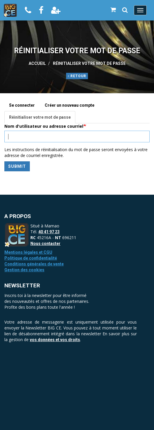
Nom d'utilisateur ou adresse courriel (43, 126)
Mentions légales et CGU (28, 252)
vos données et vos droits (55, 339)
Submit (17, 166)
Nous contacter (45, 243)
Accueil (37, 63)
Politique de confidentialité (30, 258)
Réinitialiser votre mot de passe (42, 118)
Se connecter (22, 105)
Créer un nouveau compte (69, 105)
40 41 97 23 (49, 231)
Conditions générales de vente (34, 264)
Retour (77, 76)
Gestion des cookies (24, 269)
